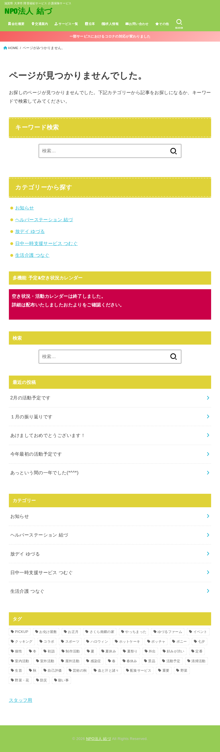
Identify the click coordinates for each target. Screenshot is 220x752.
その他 (162, 24)
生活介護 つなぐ (32, 255)
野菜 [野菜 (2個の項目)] (184, 671)
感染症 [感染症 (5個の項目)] (96, 661)
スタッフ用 (20, 700)
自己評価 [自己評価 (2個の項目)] (55, 671)
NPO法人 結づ (28, 10)
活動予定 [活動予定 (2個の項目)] (173, 661)
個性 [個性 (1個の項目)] (18, 651)
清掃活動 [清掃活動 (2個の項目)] (198, 661)
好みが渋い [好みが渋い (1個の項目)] (175, 651)
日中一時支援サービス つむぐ (46, 243)
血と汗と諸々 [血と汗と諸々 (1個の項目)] (108, 671)
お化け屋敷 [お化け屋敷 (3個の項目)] (48, 632)
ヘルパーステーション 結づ (44, 219)
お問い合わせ (136, 24)
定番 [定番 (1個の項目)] (199, 651)
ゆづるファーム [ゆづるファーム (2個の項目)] (170, 632)
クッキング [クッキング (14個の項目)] (24, 642)
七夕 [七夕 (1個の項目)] (201, 642)
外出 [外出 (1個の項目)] (152, 651)
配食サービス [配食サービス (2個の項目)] (140, 671)
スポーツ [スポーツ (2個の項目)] (72, 642)
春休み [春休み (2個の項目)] (132, 661)
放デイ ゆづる (30, 231)
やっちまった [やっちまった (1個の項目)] (135, 632)
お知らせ (24, 207)
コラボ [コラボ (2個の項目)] (49, 642)
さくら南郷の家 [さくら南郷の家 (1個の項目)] (102, 632)
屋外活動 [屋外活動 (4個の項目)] (72, 661)
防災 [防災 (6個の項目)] (43, 680)
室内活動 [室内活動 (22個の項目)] (22, 661)
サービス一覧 (66, 24)
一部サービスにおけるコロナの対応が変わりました (110, 36)
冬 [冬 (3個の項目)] (34, 651)
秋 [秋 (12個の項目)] (34, 671)
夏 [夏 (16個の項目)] (92, 651)
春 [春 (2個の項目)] (113, 661)
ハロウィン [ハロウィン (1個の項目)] (99, 642)
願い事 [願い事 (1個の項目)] (63, 680)
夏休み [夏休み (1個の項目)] (110, 651)
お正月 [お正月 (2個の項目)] (73, 632)
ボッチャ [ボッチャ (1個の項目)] (158, 642)
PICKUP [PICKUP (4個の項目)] (21, 632)
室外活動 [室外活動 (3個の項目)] (47, 661)
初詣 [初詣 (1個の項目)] (51, 651)
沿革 (90, 24)
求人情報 (110, 24)
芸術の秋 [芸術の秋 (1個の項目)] (80, 671)
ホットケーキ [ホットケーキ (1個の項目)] (129, 642)
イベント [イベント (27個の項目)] (200, 632)
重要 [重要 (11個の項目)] (166, 671)
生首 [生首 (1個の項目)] (18, 671)
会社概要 (16, 24)
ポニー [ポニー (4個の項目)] (181, 642)
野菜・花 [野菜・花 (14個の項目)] (22, 680)
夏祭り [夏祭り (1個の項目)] (132, 651)
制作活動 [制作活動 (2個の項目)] (73, 651)
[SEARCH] (179, 24)
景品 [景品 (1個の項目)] (151, 661)
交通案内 (39, 24)
